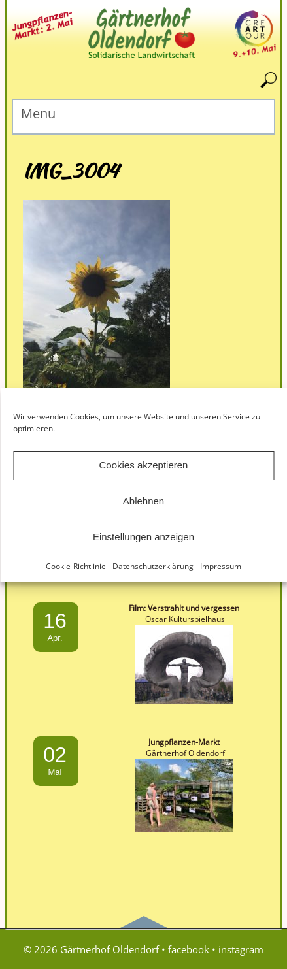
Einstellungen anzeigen (143, 536)
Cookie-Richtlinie (76, 566)
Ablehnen (143, 500)
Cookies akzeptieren (143, 464)
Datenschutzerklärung (153, 566)
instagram (240, 949)
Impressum (220, 566)
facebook (188, 949)
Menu (38, 113)
